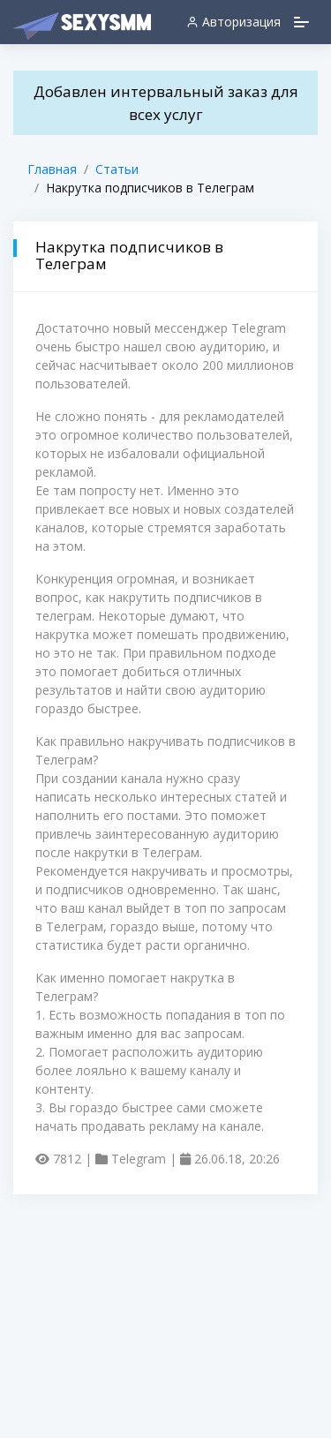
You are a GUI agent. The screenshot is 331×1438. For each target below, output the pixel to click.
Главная (52, 169)
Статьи (117, 169)
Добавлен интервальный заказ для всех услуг (166, 102)
